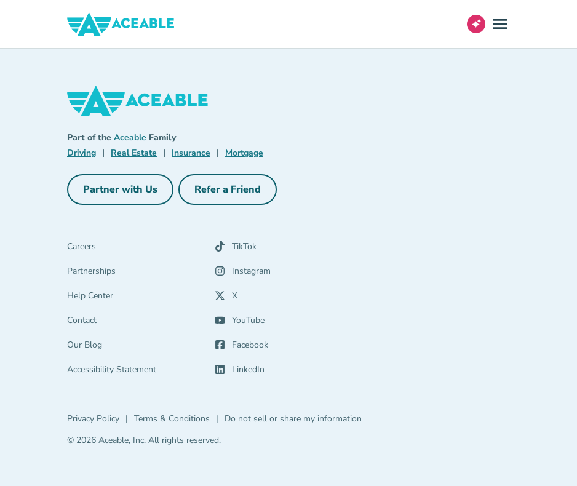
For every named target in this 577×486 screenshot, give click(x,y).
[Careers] (141, 249)
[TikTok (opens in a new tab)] (281, 249)
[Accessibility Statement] (141, 372)
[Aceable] (121, 24)
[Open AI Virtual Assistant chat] (476, 24)
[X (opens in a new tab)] (281, 298)
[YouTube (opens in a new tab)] (281, 323)
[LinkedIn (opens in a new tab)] (281, 372)
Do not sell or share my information (293, 418)
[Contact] (141, 323)
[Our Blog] (141, 347)
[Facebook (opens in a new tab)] (281, 347)
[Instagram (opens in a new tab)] (281, 273)
